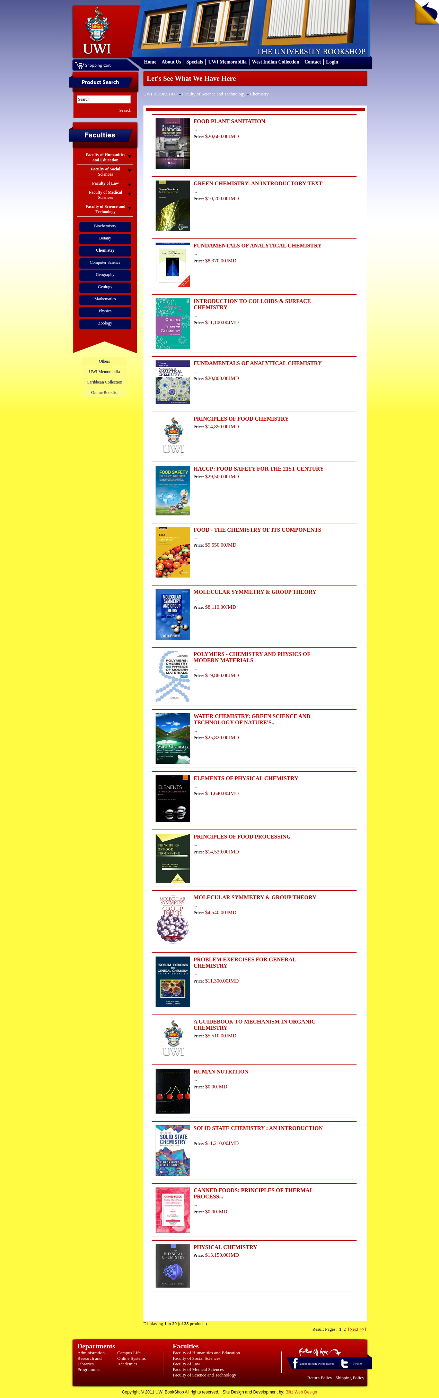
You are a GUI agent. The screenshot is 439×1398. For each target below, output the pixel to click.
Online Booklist (104, 392)
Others (104, 361)
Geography (105, 274)
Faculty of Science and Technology (213, 93)
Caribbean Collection (104, 382)
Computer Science (105, 262)
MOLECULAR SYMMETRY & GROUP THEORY (255, 592)
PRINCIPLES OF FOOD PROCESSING (242, 837)
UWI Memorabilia (227, 62)
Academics (127, 1363)
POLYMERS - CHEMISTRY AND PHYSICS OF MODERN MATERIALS (252, 657)
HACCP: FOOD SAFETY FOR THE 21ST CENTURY (259, 469)
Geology (105, 286)
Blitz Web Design (301, 1392)
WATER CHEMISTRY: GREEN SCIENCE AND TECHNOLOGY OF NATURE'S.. (252, 719)
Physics (105, 311)
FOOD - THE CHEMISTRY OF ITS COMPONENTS (258, 530)
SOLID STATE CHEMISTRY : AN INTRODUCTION (258, 1128)
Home (150, 62)
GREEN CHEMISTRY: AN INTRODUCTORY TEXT (258, 183)
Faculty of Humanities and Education (206, 1352)
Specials (194, 62)
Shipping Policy (349, 1377)
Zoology (105, 323)
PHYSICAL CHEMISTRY (225, 1247)
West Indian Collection (275, 62)
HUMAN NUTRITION (221, 1072)
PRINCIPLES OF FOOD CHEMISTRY (241, 419)
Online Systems (131, 1358)
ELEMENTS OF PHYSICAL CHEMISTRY (246, 778)
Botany (105, 238)
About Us (171, 62)
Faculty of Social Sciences (197, 1358)
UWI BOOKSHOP (160, 93)
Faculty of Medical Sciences (198, 1369)
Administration (91, 1352)
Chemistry (259, 93)
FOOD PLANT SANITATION (229, 121)
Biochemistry (105, 226)
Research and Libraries (90, 1361)
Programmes (89, 1369)
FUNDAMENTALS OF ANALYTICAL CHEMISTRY (258, 246)
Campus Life (129, 1352)
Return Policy (319, 1377)
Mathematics (105, 298)
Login (332, 62)
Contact (313, 62)
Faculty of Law (186, 1363)
